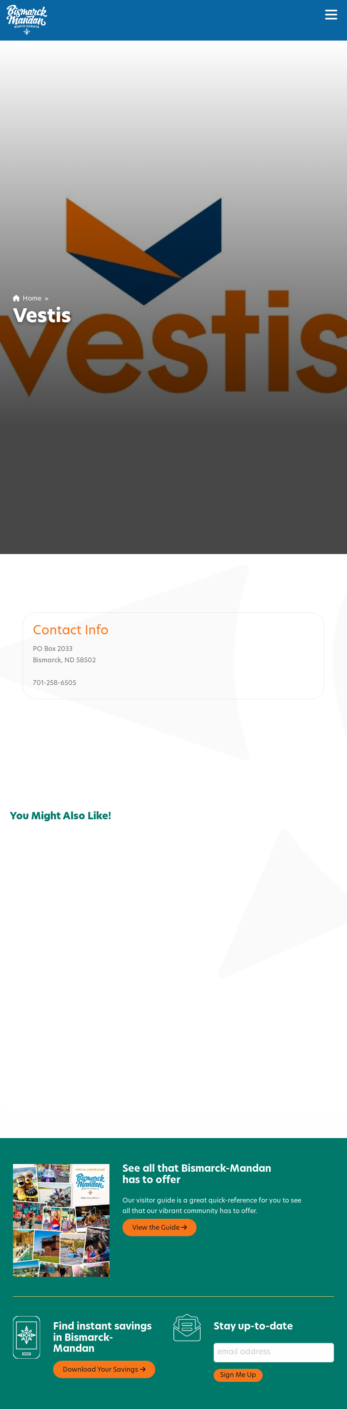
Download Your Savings (104, 1336)
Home (27, 299)
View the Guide (159, 1194)
